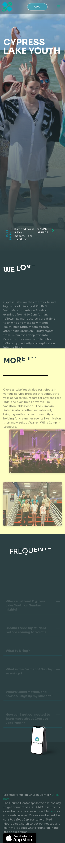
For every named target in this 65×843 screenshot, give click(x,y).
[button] (58, 7)
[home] (6, 7)
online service (42, 231)
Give (37, 6)
